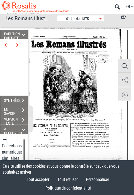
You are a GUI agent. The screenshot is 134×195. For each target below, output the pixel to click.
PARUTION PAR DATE (15, 34)
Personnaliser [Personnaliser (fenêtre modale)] (97, 179)
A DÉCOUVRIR (15, 129)
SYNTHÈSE (16, 100)
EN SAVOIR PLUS (16, 110)
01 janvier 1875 (77, 18)
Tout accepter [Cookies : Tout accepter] (38, 179)
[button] (124, 66)
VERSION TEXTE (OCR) (16, 120)
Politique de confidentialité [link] (68, 188)
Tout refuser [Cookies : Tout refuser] (68, 179)
